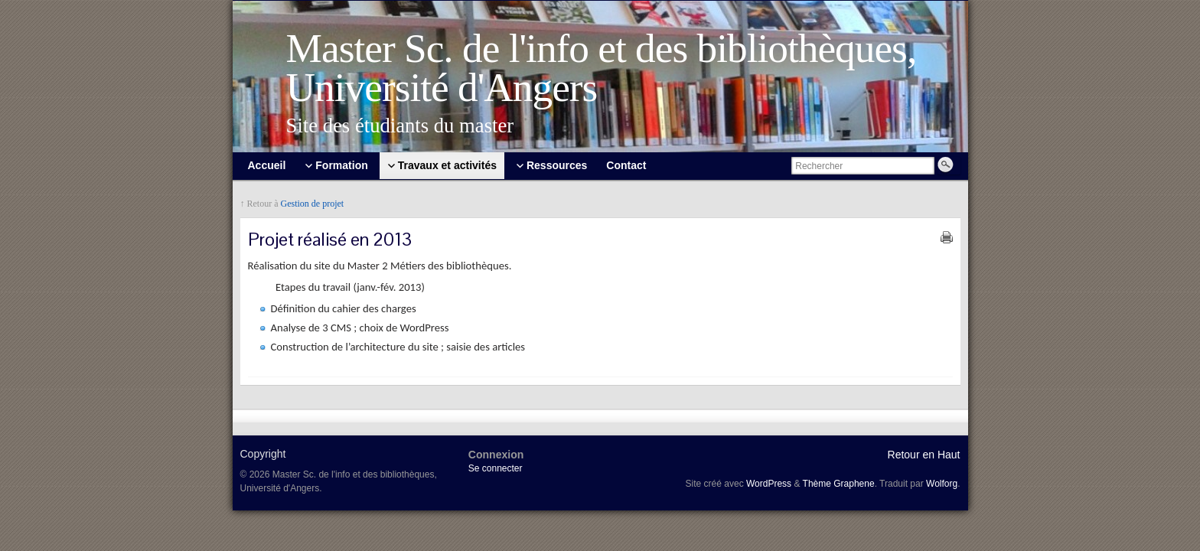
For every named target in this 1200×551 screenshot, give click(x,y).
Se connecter (495, 468)
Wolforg (941, 483)
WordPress (768, 483)
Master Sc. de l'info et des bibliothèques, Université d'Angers (601, 67)
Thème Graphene (839, 483)
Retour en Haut (924, 454)
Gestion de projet (312, 203)
